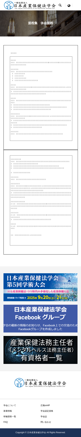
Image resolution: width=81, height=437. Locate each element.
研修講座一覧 (9, 416)
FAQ (5, 422)
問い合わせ (46, 422)
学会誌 (44, 416)
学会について (9, 405)
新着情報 (7, 411)
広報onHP (45, 405)
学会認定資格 (47, 411)
